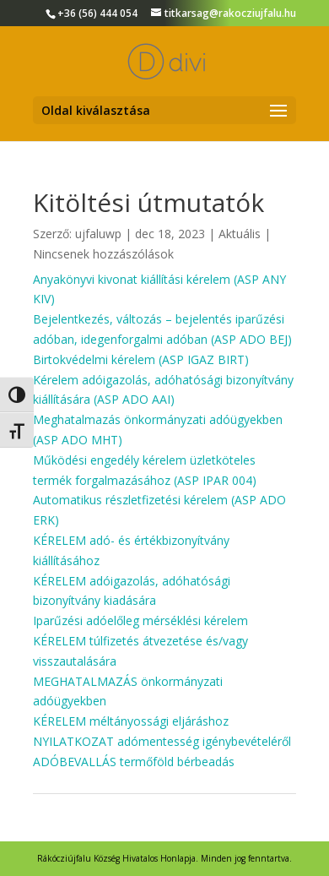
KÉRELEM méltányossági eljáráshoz (131, 721)
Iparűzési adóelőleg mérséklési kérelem (140, 620)
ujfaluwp (98, 234)
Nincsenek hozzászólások (103, 254)
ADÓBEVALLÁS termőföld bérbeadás (134, 762)
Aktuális (239, 234)
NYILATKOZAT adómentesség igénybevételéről (162, 741)
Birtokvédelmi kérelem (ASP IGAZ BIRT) (141, 359)
